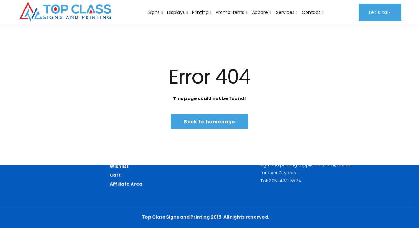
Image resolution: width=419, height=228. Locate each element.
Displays (176, 12)
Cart (115, 175)
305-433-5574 (285, 181)
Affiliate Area (126, 184)
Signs (154, 12)
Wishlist (119, 166)
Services (285, 12)
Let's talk (380, 12)
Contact (311, 12)
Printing (200, 12)
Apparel (260, 12)
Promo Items (230, 12)
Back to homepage (209, 121)
